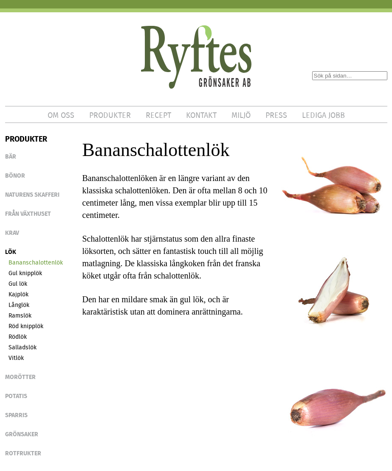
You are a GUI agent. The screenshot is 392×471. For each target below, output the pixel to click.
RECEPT (158, 115)
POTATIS (16, 396)
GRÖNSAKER (21, 434)
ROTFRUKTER (23, 453)
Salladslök (22, 347)
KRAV (12, 233)
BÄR (10, 156)
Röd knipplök (25, 326)
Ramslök (19, 315)
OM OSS (61, 115)
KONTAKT (201, 115)
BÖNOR (15, 175)
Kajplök (18, 294)
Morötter (20, 377)
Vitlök (16, 358)
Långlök (18, 305)
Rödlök (17, 336)
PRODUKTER (110, 115)
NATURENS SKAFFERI (32, 194)
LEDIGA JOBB (323, 115)
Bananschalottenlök (35, 262)
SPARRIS (16, 415)
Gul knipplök (25, 273)
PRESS (276, 115)
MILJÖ (241, 115)
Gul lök (17, 283)
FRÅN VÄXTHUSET (28, 213)
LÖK (10, 252)
